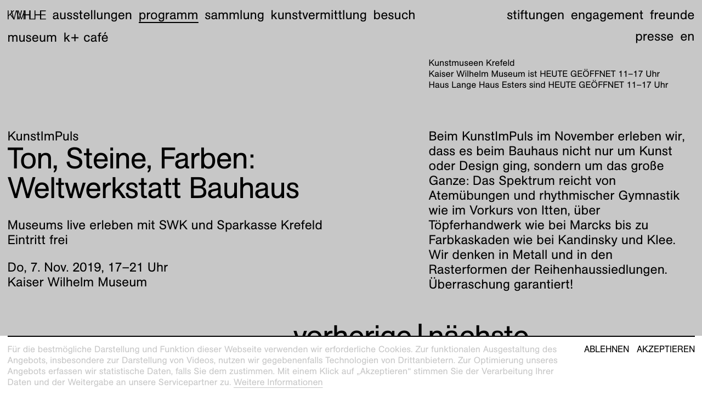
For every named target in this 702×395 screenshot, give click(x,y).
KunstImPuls (43, 136)
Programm (169, 15)
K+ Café (86, 37)
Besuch (394, 15)
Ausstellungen (92, 15)
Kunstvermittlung (319, 15)
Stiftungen (535, 15)
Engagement (607, 15)
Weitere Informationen (278, 382)
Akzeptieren (666, 349)
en (687, 36)
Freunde (672, 15)
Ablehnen (606, 349)
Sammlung (234, 15)
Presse (654, 36)
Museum (33, 37)
